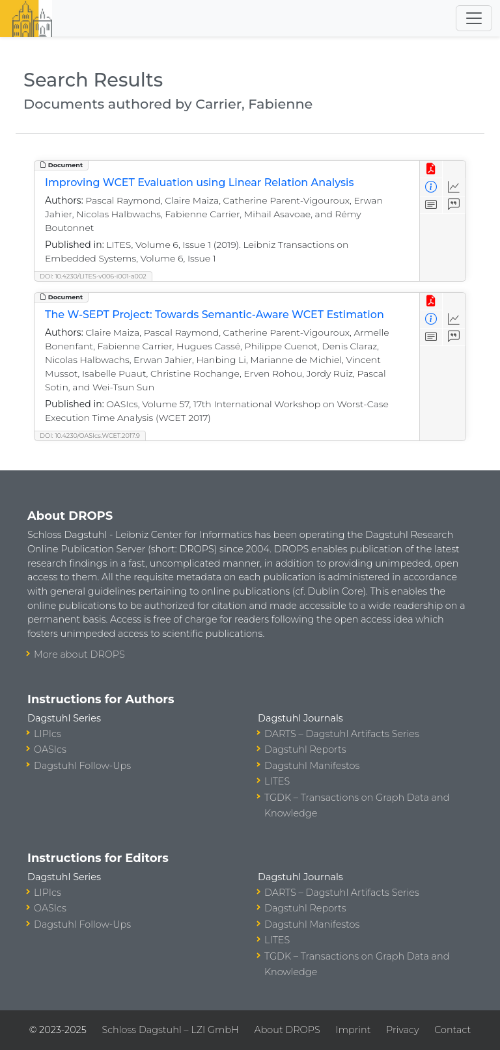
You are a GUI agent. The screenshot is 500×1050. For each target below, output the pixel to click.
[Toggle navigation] (474, 18)
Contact (452, 1030)
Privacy (402, 1030)
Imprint (352, 1030)
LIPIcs (47, 734)
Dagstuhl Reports (305, 749)
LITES (277, 781)
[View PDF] (431, 169)
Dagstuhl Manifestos (311, 766)
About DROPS (287, 1030)
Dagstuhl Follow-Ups (82, 766)
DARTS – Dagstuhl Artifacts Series (341, 734)
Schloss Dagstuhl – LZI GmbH (170, 1030)
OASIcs (50, 749)
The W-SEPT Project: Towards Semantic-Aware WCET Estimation (214, 314)
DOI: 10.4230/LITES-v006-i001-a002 (93, 276)
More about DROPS (79, 654)
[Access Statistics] (454, 187)
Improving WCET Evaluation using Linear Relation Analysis (199, 182)
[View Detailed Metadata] (431, 187)
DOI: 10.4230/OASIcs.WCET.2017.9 (90, 435)
